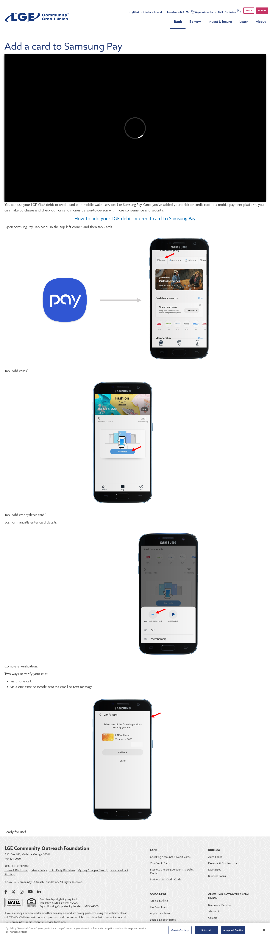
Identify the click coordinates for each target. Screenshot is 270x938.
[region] (135, 930)
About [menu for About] (261, 21)
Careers (212, 917)
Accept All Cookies (233, 930)
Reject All (206, 930)
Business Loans (217, 876)
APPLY (249, 10)
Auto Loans (215, 857)
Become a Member (219, 905)
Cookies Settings (179, 930)
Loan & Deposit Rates (163, 919)
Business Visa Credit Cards (165, 879)
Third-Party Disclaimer (62, 870)
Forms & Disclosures (16, 870)
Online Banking (159, 900)
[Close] (264, 930)
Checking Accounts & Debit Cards (170, 857)
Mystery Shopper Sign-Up (93, 870)
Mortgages (214, 869)
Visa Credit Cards (160, 863)
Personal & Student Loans (223, 863)
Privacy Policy (39, 870)
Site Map (9, 874)
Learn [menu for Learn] (243, 21)
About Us (214, 911)
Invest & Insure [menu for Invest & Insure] (220, 21)
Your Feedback (119, 870)
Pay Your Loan (158, 907)
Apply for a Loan (160, 913)
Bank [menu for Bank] (178, 21)
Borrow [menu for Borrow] (195, 21)
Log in (262, 10)
